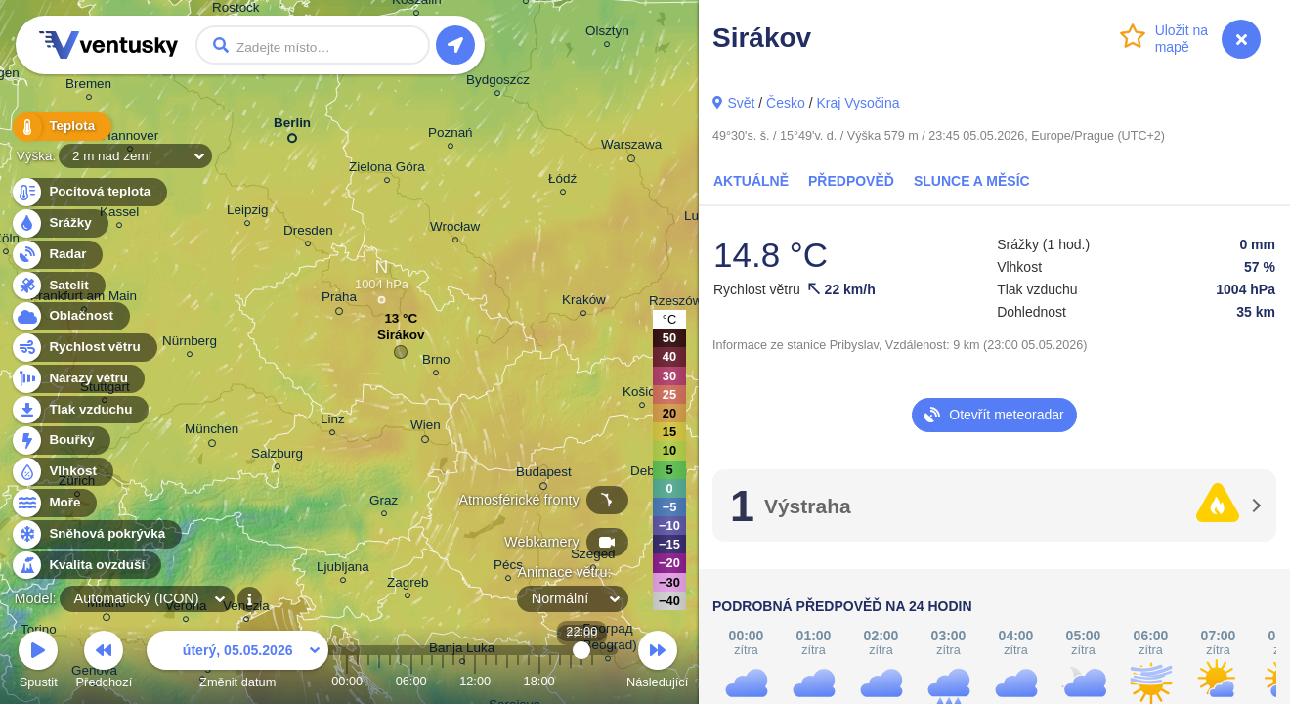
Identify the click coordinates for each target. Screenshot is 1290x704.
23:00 (592, 681)
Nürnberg (189, 343)
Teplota (60, 126)
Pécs (508, 567)
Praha (339, 300)
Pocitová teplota (88, 192)
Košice (642, 394)
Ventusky (105, 45)
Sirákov (401, 340)
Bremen (88, 86)
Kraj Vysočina (857, 102)
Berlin (292, 126)
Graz (383, 503)
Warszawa (631, 147)
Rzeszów (676, 303)
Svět (740, 102)
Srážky (59, 223)
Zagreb (408, 585)
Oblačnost (69, 316)
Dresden (308, 233)
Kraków (584, 302)
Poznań (450, 135)
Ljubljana (343, 569)
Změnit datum (237, 662)
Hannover (130, 138)
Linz (333, 422)
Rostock (236, 10)
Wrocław (455, 229)
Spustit (38, 662)
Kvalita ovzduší (85, 565)
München (211, 432)
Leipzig (248, 212)
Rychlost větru (83, 347)
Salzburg (277, 456)
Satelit (57, 286)
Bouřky (60, 440)
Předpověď (851, 181)
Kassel (119, 214)
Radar (56, 255)
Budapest (544, 475)
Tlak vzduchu (79, 410)
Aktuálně (751, 181)
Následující (657, 662)
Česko (785, 102)
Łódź (562, 181)
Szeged (593, 557)
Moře (53, 503)
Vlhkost (61, 472)
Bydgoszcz (498, 82)
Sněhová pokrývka (95, 534)
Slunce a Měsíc (972, 181)
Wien (425, 428)
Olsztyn (607, 33)
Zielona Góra (387, 169)
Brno (436, 362)
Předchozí (104, 662)
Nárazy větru (77, 379)
